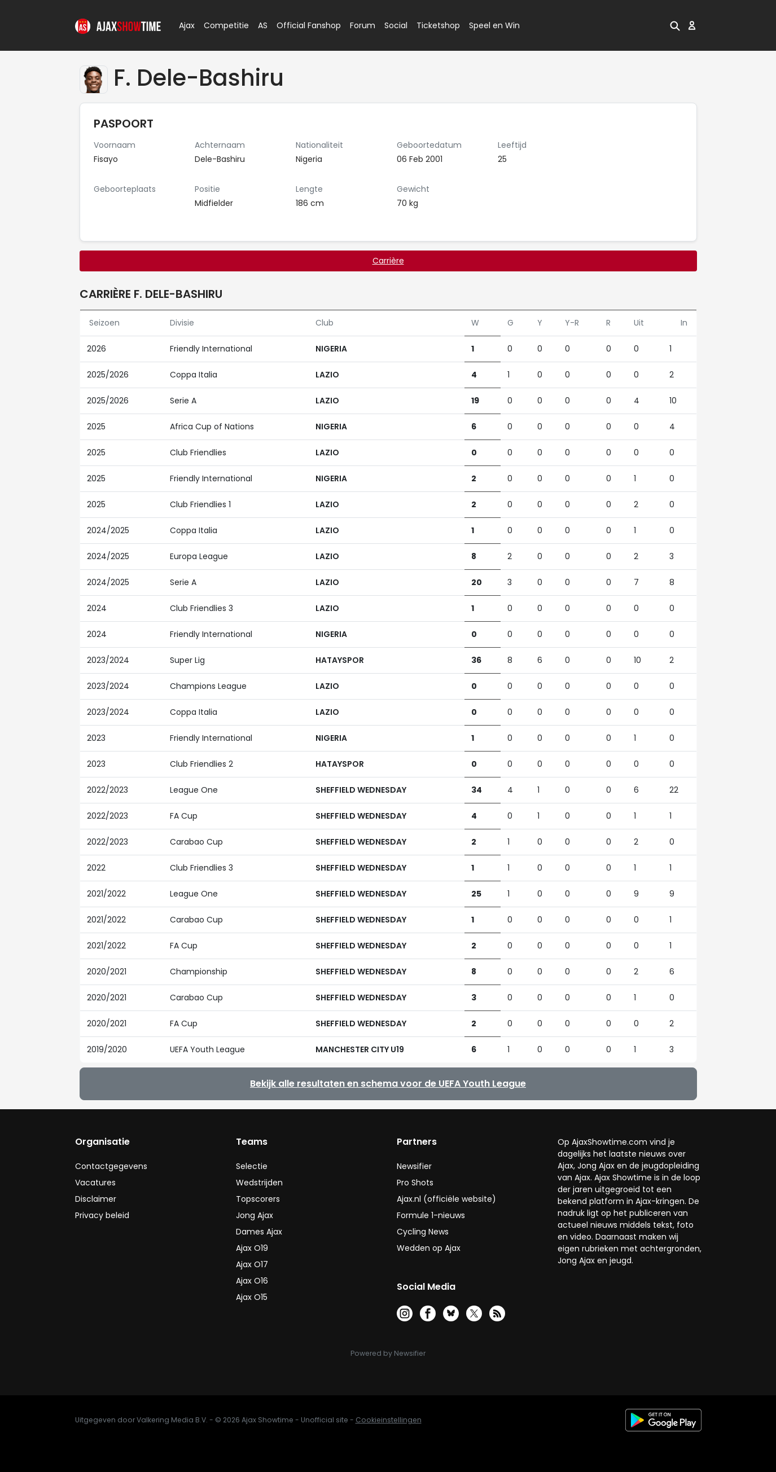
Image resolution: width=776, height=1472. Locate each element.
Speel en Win (494, 25)
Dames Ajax (259, 1231)
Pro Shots (415, 1182)
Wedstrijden (259, 1182)
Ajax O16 (252, 1280)
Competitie (222, 25)
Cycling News (423, 1231)
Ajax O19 (252, 1248)
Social (394, 25)
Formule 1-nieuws (431, 1215)
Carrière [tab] (388, 260)
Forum (362, 25)
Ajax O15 (252, 1297)
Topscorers (258, 1199)
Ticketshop (438, 25)
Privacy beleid (102, 1215)
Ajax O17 (252, 1264)
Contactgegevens (111, 1166)
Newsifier (414, 1166)
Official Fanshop (302, 25)
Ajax (186, 25)
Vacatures (95, 1182)
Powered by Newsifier (388, 1353)
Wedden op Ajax (429, 1248)
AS (263, 25)
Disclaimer (95, 1199)
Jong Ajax (254, 1215)
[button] (675, 25)
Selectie (252, 1166)
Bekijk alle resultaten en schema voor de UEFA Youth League (388, 1083)
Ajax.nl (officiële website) (446, 1199)
